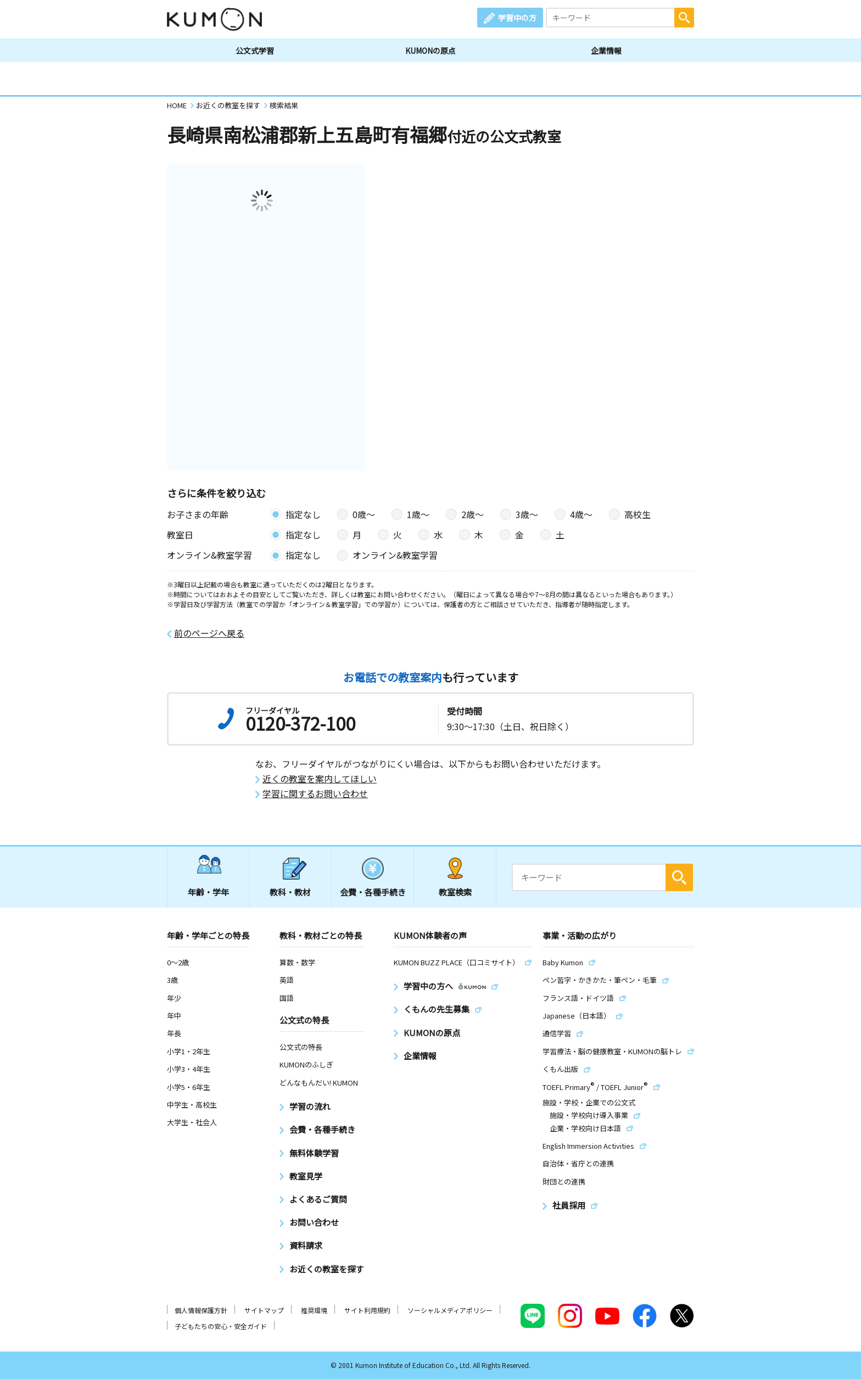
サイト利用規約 (367, 1310)
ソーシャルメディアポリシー (450, 1310)
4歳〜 (581, 514)
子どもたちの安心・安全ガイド (221, 1326)
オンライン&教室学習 (395, 554)
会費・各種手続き (373, 892)
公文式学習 (255, 50)
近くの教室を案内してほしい (319, 779)
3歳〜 (527, 514)
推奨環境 (314, 1310)
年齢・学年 (208, 892)
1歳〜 (418, 514)
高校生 (637, 514)
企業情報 (606, 50)
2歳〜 (472, 514)
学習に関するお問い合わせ (315, 793)
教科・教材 (290, 892)
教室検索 (455, 892)
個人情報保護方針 (201, 1310)
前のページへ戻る (209, 633)
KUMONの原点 (430, 50)
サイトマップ (264, 1310)
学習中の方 (517, 17)
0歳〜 (364, 514)
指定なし (303, 514)
